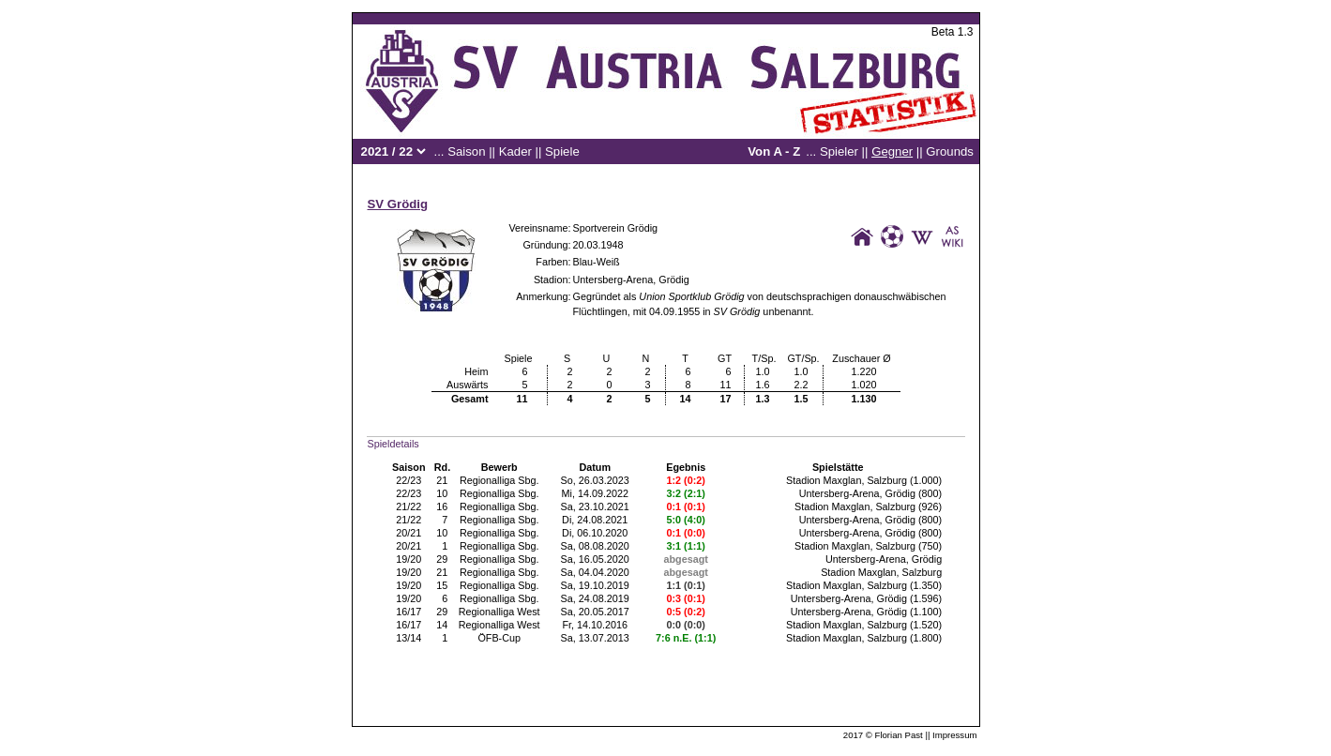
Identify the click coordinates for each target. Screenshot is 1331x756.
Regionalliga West (499, 611)
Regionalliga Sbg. (499, 480)
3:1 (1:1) (686, 546)
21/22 (408, 506)
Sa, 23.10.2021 (595, 506)
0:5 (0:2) (686, 611)
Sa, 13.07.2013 (595, 637)
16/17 (408, 611)
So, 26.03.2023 (595, 480)
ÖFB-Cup (499, 637)
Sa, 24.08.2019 (595, 598)
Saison (466, 151)
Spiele (562, 151)
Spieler (839, 151)
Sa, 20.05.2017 (595, 611)
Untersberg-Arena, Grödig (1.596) (866, 598)
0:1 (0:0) (686, 532)
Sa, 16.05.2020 (595, 559)
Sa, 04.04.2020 (595, 572)
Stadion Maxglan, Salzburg (881, 572)
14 (441, 624)
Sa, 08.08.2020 (595, 546)
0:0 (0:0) (686, 624)
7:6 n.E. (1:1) (686, 637)
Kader (515, 151)
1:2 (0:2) (686, 480)
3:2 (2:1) (686, 493)
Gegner (892, 151)
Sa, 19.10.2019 (595, 585)
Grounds (950, 151)
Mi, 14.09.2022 (594, 493)
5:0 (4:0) (686, 519)
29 (441, 559)
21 (441, 480)
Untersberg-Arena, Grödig (631, 279)
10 (441, 493)
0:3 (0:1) (686, 598)
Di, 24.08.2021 (595, 519)
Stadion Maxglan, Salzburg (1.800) (864, 637)
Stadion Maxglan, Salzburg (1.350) (864, 585)
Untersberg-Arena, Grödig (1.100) (866, 611)
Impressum (954, 735)
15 (441, 585)
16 (441, 506)
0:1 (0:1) (686, 506)
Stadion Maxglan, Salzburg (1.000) (864, 480)
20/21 (408, 532)
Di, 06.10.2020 (595, 532)
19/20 (408, 559)
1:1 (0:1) (686, 585)
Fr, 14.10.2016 (595, 624)
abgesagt (686, 559)
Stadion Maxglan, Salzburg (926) (868, 506)
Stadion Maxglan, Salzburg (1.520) (864, 624)
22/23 (408, 480)
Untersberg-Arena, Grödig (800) (870, 493)
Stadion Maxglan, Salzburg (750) (868, 546)
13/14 (408, 637)
